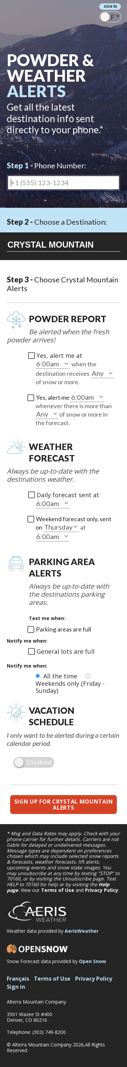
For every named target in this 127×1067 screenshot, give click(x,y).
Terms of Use (57, 890)
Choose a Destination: (57, 221)
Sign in (110, 6)
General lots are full (65, 651)
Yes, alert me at (59, 356)
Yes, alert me (53, 397)
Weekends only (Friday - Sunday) (70, 687)
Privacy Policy (101, 890)
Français (18, 978)
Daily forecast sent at (68, 495)
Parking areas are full (63, 629)
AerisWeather (82, 931)
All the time (61, 676)
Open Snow (92, 961)
